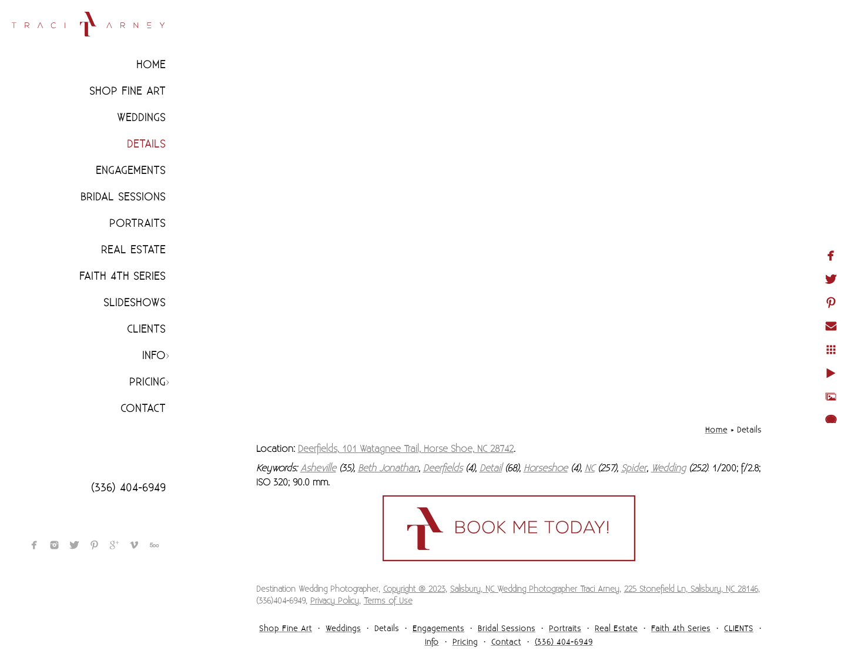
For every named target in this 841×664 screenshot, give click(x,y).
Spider (633, 468)
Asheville (318, 468)
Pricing (147, 382)
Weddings (141, 118)
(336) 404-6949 (128, 488)
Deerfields (443, 468)
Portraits (137, 223)
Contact (143, 408)
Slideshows (134, 303)
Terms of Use (388, 601)
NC (590, 468)
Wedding (668, 468)
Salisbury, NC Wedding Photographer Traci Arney (534, 589)
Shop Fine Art (127, 91)
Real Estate (133, 250)
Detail (491, 468)
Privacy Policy (334, 601)
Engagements (131, 170)
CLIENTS (146, 329)
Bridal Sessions (123, 197)
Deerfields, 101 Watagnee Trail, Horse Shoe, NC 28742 (406, 449)
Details (146, 144)
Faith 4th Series (122, 276)
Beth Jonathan (388, 468)
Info (154, 356)
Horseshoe (546, 468)
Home (151, 65)
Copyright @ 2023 (414, 589)
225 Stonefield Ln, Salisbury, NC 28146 (691, 589)
